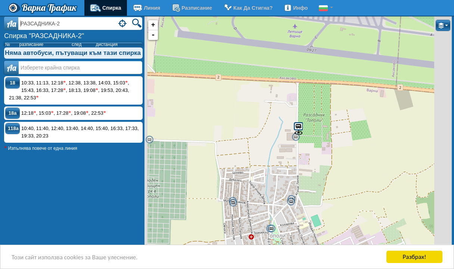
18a (13, 113)
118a (13, 128)
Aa (11, 23)
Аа (11, 67)
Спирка (105, 8)
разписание (191, 8)
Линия (147, 8)
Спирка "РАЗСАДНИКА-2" (44, 36)
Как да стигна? (248, 8)
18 (12, 83)
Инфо (296, 8)
